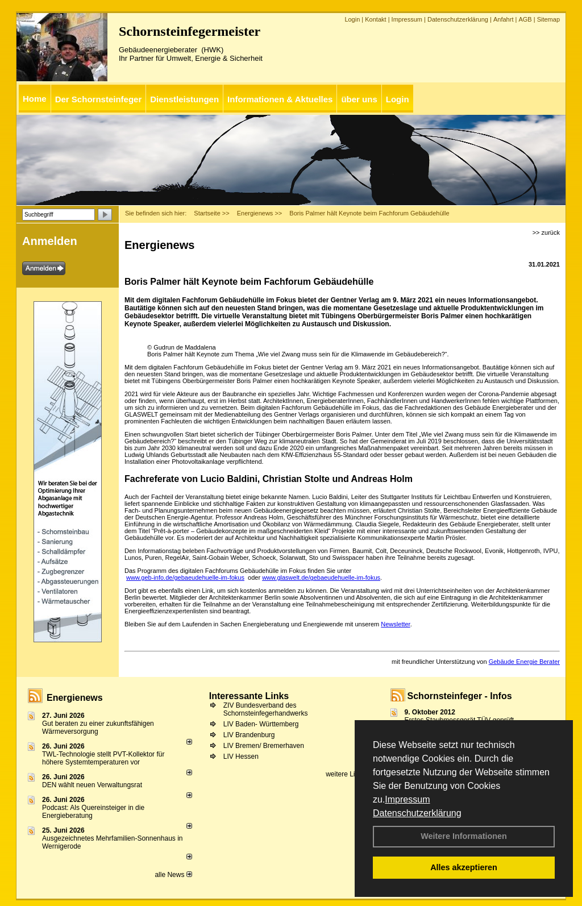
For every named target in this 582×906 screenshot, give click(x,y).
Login (352, 19)
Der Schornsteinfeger (98, 99)
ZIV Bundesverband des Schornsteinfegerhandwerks (265, 709)
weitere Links (349, 774)
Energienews (75, 698)
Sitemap (548, 19)
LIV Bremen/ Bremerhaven (263, 746)
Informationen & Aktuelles (279, 99)
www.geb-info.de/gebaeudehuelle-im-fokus (185, 577)
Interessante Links (249, 696)
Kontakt (375, 19)
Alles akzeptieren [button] (463, 867)
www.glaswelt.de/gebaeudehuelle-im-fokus (321, 577)
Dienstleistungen (184, 99)
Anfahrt (503, 19)
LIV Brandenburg (249, 735)
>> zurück (546, 232)
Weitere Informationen (464, 836)
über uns (359, 99)
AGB (524, 19)
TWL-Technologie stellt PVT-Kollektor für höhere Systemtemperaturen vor (103, 758)
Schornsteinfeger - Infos (460, 696)
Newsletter (395, 624)
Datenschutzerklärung (417, 813)
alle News (173, 875)
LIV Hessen (241, 756)
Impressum (407, 799)
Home (35, 98)
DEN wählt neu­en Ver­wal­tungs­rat (92, 785)
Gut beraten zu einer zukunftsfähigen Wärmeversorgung (98, 727)
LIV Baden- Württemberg (261, 724)
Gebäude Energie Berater (524, 661)
